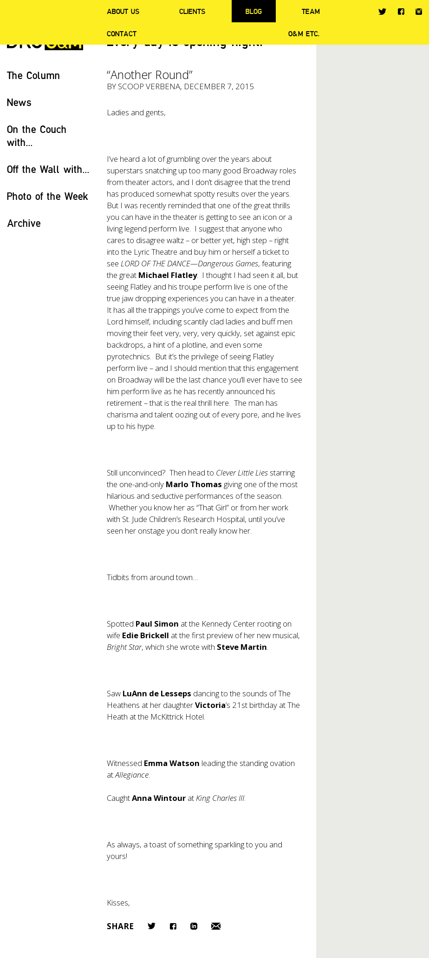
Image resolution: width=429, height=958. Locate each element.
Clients (192, 11)
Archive (24, 223)
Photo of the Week (47, 196)
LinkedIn (193, 926)
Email (216, 926)
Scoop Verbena (149, 86)
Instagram (419, 11)
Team (311, 11)
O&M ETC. (304, 33)
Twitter (382, 11)
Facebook (400, 11)
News (19, 102)
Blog (254, 11)
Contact (121, 33)
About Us (123, 11)
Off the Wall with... (48, 169)
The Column (33, 75)
